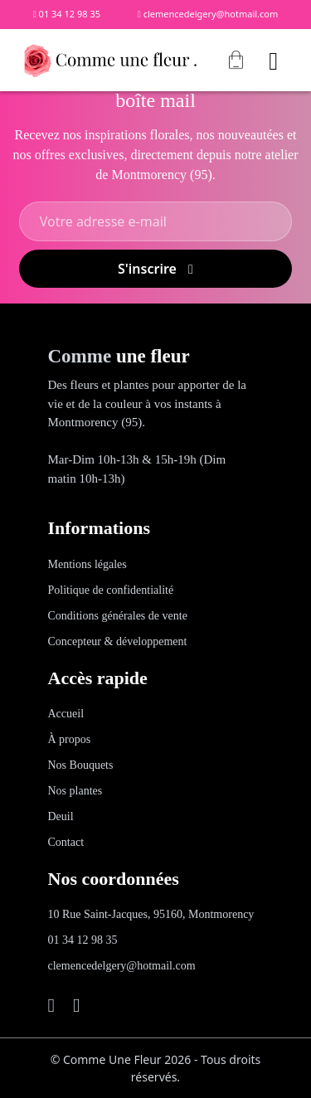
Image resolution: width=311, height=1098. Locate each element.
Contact (66, 842)
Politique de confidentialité (111, 590)
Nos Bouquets (81, 765)
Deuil (61, 816)
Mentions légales (87, 564)
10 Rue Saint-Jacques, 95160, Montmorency (151, 914)
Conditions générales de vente (117, 616)
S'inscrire (155, 269)
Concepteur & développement (117, 641)
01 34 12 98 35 (66, 13)
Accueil (66, 713)
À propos (69, 739)
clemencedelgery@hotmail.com (208, 13)
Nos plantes (75, 791)
